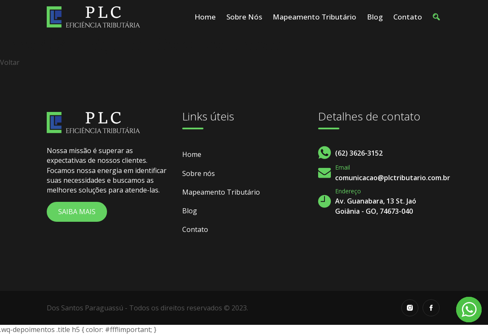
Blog (375, 16)
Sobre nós (244, 16)
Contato (407, 16)
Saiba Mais (77, 211)
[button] (436, 16)
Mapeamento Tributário (314, 16)
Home (205, 16)
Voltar (10, 62)
